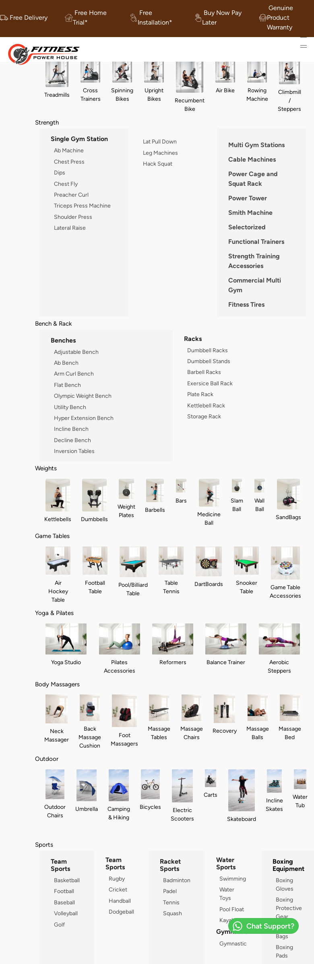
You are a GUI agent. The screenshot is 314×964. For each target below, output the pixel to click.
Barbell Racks (204, 372)
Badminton (176, 880)
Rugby (117, 878)
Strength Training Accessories (254, 261)
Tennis (171, 902)
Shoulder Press (73, 217)
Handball (120, 901)
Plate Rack (200, 394)
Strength (47, 122)
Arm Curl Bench (74, 373)
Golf (59, 924)
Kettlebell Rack (206, 405)
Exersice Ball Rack (210, 383)
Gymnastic (233, 943)
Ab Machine (69, 150)
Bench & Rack (53, 323)
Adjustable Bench (76, 352)
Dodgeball (121, 911)
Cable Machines (252, 159)
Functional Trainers (256, 241)
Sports (44, 844)
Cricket (118, 889)
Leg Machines (160, 153)
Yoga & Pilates (54, 612)
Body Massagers (57, 684)
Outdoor (46, 758)
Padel (170, 891)
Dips (59, 172)
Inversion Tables (74, 451)
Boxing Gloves (284, 884)
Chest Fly (66, 184)
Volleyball (66, 913)
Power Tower (247, 198)
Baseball (64, 902)
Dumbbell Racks (207, 350)
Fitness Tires (246, 304)
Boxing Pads (284, 951)
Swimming (232, 878)
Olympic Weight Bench (83, 396)
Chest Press (69, 161)
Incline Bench (71, 429)
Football (64, 891)
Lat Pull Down (160, 141)
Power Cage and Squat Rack (253, 178)
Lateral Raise (70, 227)
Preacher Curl (71, 194)
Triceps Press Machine (82, 205)
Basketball (67, 880)
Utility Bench (70, 407)
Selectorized (247, 227)
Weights (46, 468)
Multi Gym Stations (256, 145)
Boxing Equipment (288, 865)
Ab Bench (66, 362)
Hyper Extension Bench (84, 418)
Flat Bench (67, 385)
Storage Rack (204, 416)
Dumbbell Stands (208, 361)
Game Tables (52, 535)
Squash (172, 913)
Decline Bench (72, 440)
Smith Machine (250, 212)
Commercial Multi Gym (254, 285)
